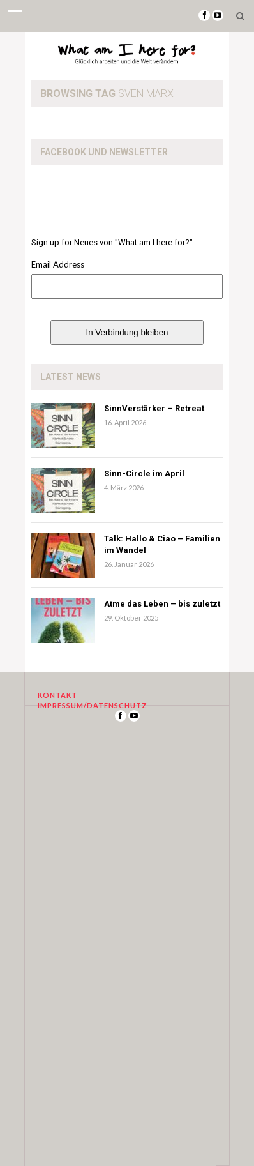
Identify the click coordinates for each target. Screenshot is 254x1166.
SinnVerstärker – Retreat (154, 408)
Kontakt (57, 695)
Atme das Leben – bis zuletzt (162, 604)
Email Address (57, 264)
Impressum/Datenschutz (92, 705)
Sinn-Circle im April (144, 473)
